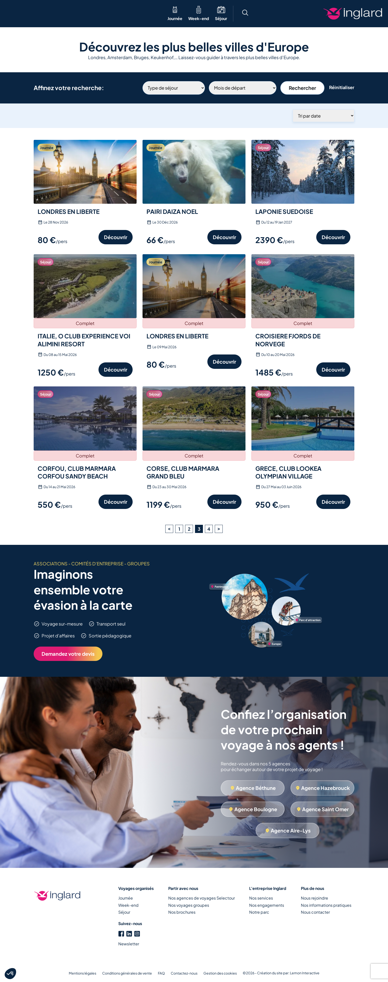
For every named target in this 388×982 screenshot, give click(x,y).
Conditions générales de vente (127, 973)
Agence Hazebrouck (325, 788)
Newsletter (128, 943)
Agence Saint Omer (325, 809)
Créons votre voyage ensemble (348, 14)
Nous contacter (315, 912)
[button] (271, 13)
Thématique (86, 13)
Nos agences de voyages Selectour (201, 898)
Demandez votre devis (68, 654)
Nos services (261, 898)
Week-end (39, 18)
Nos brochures (181, 912)
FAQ (161, 973)
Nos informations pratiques (326, 905)
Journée (15, 18)
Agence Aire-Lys (291, 830)
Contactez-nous (184, 973)
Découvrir (115, 237)
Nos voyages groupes (188, 905)
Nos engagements (266, 905)
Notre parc (259, 912)
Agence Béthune (256, 788)
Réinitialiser (341, 87)
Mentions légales (82, 973)
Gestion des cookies (220, 973)
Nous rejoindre (314, 898)
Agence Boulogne (255, 809)
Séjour (61, 18)
